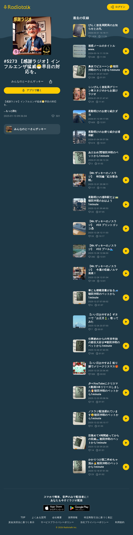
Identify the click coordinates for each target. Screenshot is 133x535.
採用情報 (73, 517)
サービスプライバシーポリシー (57, 522)
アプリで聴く (32, 90)
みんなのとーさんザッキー (27, 81)
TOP (23, 517)
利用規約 (120, 522)
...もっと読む (10, 111)
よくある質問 (39, 517)
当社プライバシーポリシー (94, 522)
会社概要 (57, 517)
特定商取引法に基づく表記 (98, 517)
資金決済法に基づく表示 (21, 522)
